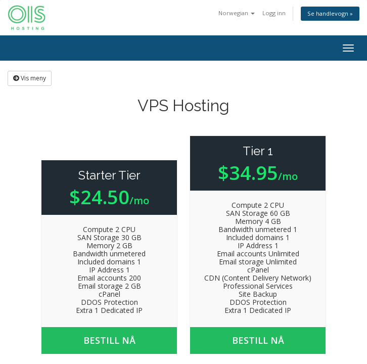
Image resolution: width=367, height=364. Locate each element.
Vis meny (29, 78)
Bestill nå (109, 340)
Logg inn (274, 13)
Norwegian (236, 13)
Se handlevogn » (330, 13)
